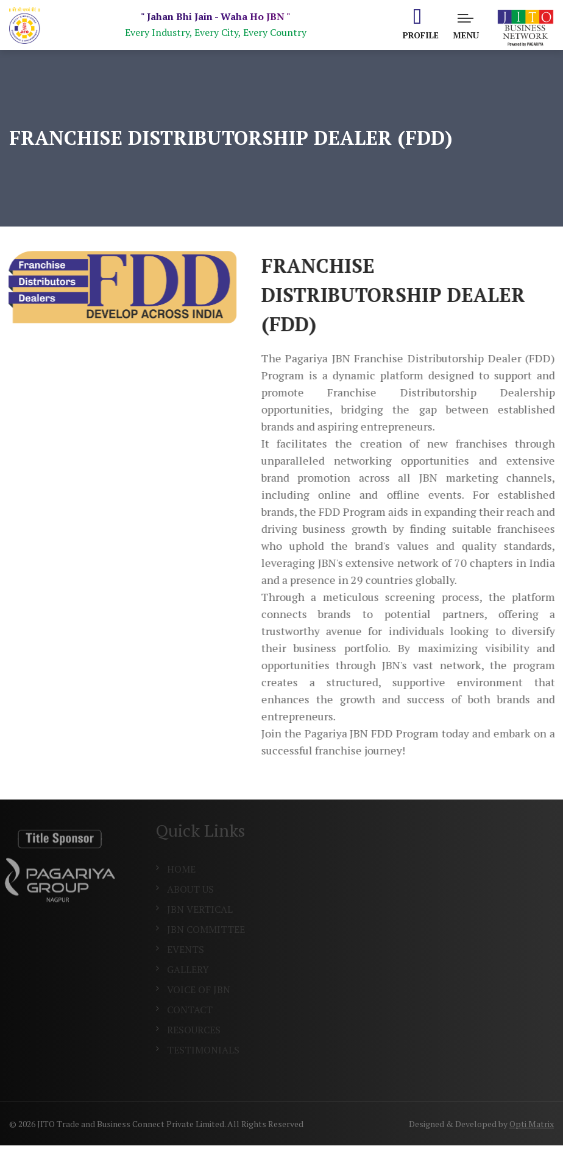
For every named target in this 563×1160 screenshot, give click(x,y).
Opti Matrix (531, 1124)
